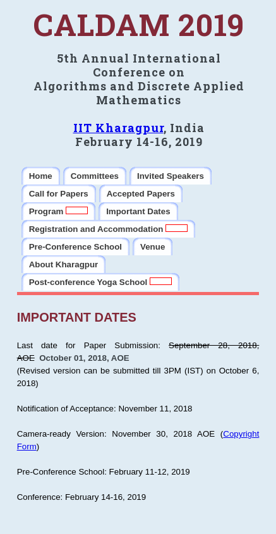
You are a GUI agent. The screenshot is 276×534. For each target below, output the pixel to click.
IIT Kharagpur (118, 127)
